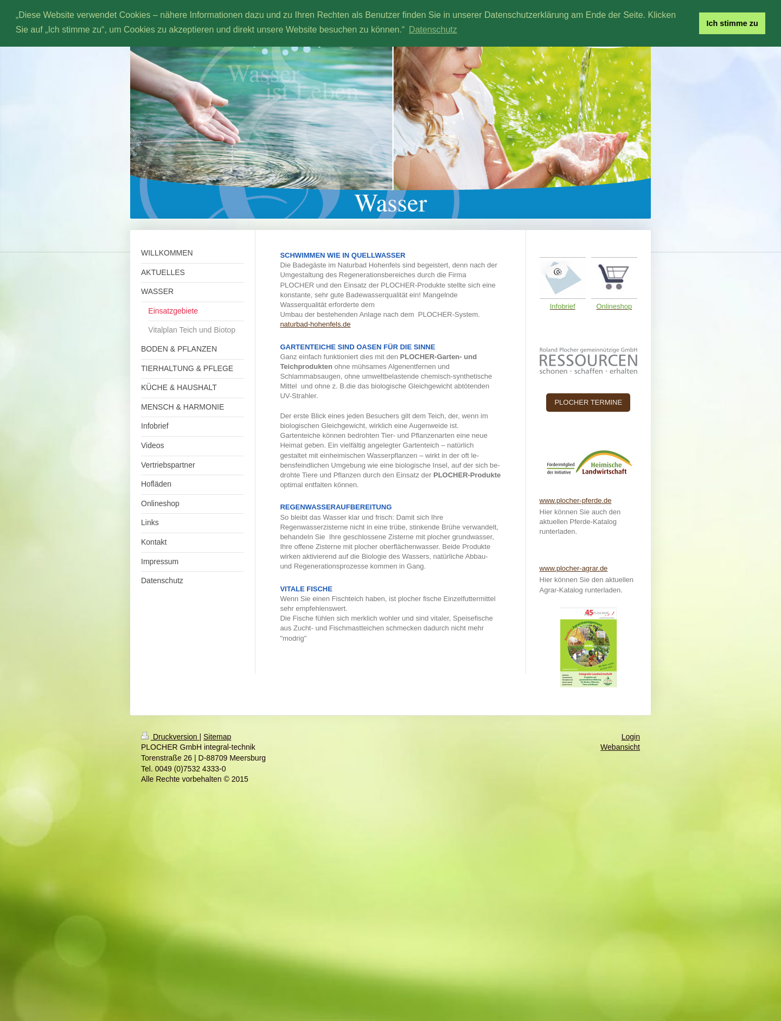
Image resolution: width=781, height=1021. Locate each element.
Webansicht (620, 747)
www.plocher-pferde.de (576, 500)
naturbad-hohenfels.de (315, 324)
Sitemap (217, 736)
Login (631, 736)
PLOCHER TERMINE (588, 402)
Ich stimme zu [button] (732, 23)
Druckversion (170, 736)
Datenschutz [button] (433, 29)
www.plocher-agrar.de (574, 568)
